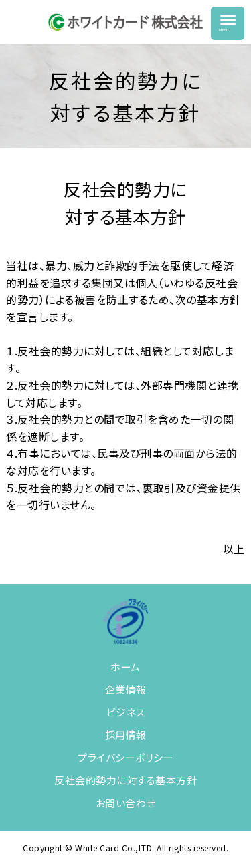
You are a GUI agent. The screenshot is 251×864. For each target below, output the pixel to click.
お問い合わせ (126, 803)
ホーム (125, 667)
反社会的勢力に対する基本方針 (125, 780)
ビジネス (125, 712)
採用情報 (126, 735)
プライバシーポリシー (125, 757)
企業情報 (126, 689)
